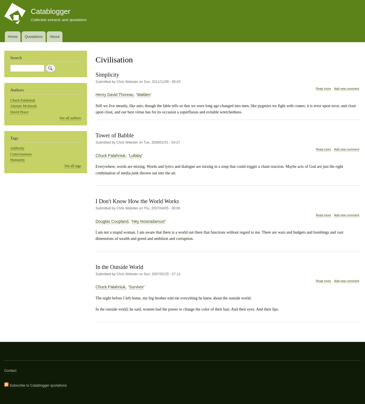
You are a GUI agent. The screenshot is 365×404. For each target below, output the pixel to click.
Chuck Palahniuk (110, 155)
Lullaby (135, 155)
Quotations (34, 36)
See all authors (70, 118)
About (55, 36)
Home (13, 36)
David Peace (19, 112)
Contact (10, 371)
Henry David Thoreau (114, 94)
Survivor (136, 287)
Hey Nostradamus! (148, 221)
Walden (143, 94)
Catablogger (50, 11)
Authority (17, 148)
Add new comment (346, 88)
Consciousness (21, 154)
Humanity (17, 160)
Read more (323, 89)
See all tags (72, 166)
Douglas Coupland (112, 221)
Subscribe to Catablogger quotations (35, 384)
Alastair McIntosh (23, 106)
